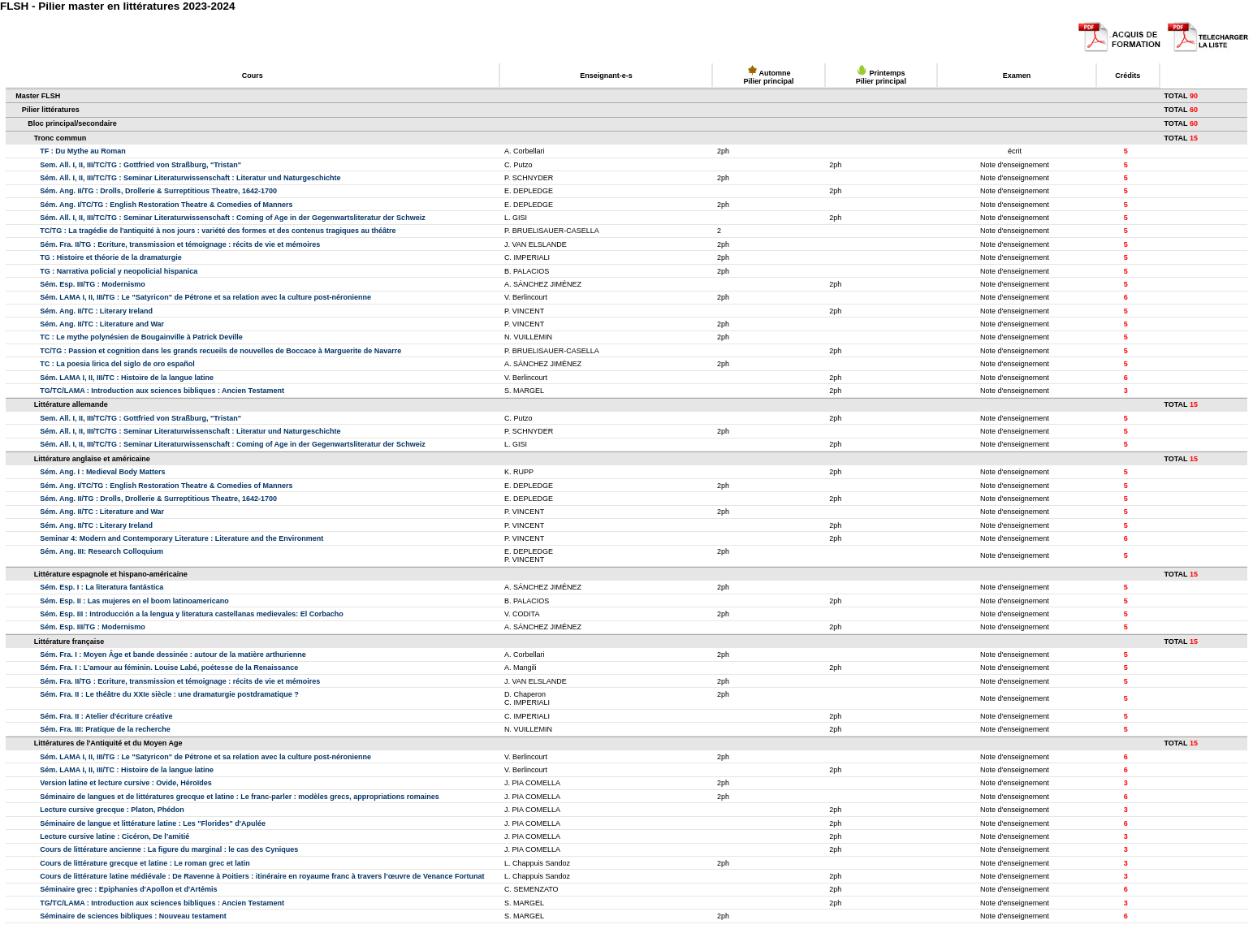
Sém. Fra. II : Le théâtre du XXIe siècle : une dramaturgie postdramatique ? (169, 694)
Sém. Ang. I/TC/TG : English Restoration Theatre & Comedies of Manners (166, 205)
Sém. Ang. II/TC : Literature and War (102, 324)
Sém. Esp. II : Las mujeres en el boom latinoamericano (134, 601)
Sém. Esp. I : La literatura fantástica (101, 587)
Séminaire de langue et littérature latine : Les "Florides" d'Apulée (153, 823)
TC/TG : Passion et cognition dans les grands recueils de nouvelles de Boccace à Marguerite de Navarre (220, 351)
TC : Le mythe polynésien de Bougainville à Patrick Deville (141, 337)
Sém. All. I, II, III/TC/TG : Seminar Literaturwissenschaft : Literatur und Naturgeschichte (190, 178)
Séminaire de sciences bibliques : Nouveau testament (133, 916)
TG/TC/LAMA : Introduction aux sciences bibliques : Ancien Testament (162, 391)
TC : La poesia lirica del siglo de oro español (117, 364)
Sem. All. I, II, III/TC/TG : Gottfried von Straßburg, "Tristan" (140, 165)
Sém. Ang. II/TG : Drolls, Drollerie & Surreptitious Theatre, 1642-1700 (158, 191)
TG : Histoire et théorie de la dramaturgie (111, 257)
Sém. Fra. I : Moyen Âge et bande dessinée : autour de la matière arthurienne (173, 654)
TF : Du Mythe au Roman (83, 151)
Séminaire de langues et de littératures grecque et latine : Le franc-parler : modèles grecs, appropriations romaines (239, 797)
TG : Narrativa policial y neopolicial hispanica (118, 271)
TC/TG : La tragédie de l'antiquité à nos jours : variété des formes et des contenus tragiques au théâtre (217, 231)
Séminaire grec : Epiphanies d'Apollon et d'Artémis (128, 889)
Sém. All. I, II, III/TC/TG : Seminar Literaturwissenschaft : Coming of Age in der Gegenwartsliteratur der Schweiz (232, 218)
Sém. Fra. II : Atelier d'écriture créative (106, 716)
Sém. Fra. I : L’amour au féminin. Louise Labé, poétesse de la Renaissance (169, 667)
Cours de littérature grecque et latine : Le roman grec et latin (145, 863)
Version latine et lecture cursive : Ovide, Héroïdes (126, 783)
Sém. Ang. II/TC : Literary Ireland (96, 311)
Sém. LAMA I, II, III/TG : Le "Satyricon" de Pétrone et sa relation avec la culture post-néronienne (205, 297)
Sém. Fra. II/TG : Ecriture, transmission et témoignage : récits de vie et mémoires (180, 244)
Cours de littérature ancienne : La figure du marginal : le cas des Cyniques (169, 849)
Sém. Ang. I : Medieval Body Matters (102, 472)
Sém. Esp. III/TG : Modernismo (92, 284)
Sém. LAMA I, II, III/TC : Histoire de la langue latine (127, 378)
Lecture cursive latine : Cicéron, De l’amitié (114, 836)
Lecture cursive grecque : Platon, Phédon (112, 810)
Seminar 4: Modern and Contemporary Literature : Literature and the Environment (181, 538)
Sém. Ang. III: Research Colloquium (101, 551)
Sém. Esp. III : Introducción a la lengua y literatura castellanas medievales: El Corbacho (191, 614)
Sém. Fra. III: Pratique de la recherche (105, 729)
